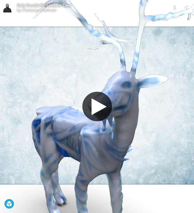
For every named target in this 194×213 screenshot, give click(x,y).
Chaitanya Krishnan (39, 10)
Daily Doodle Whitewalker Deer (44, 5)
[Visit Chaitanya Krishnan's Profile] (7, 7)
